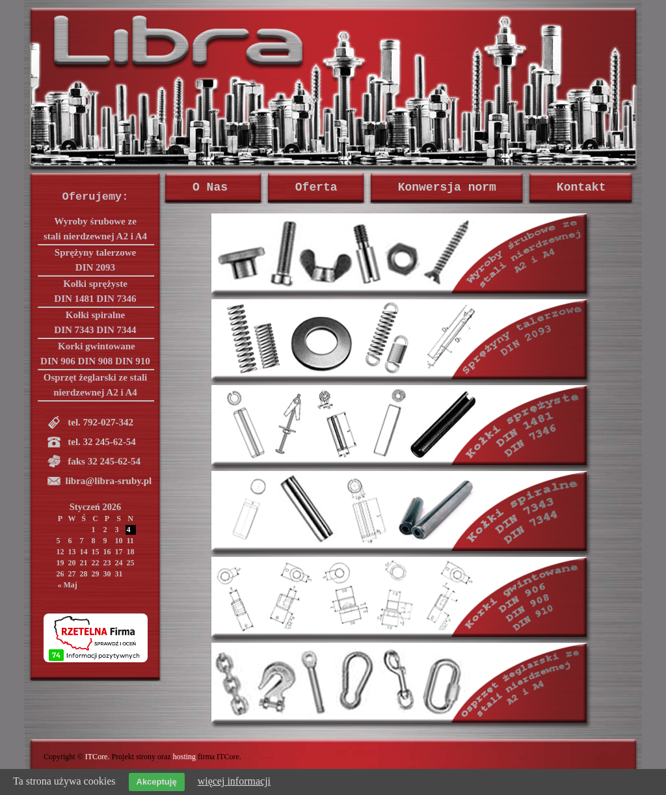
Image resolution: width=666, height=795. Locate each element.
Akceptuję (157, 782)
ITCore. (97, 756)
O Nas (214, 187)
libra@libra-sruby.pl (109, 481)
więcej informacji (234, 781)
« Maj (67, 584)
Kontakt (581, 187)
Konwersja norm (447, 187)
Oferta (316, 187)
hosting (184, 756)
